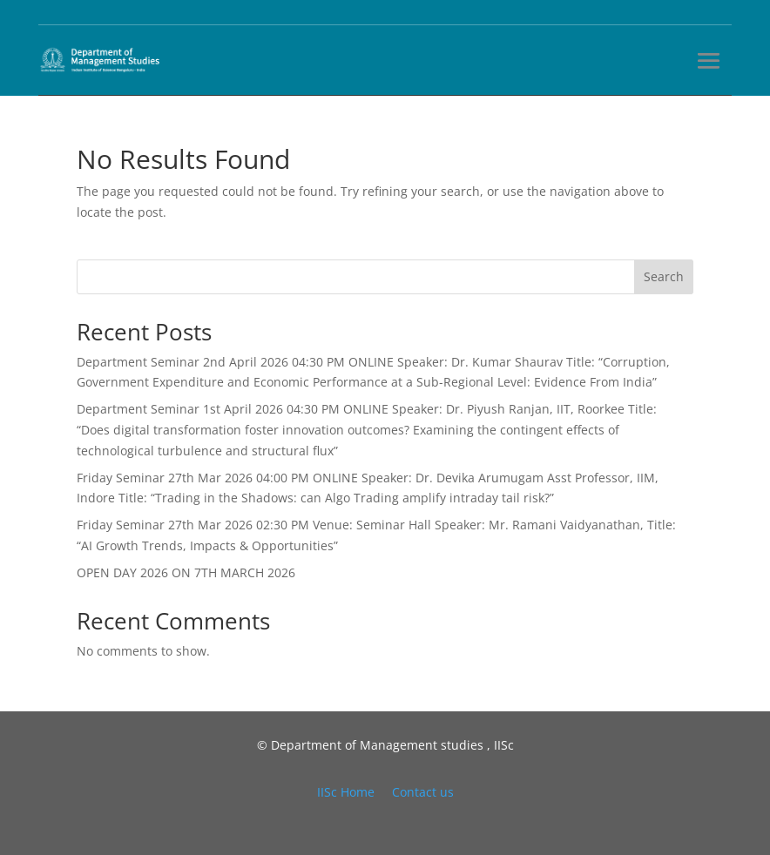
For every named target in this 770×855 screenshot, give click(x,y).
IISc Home (346, 792)
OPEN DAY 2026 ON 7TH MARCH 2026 (186, 572)
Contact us (423, 792)
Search (664, 276)
